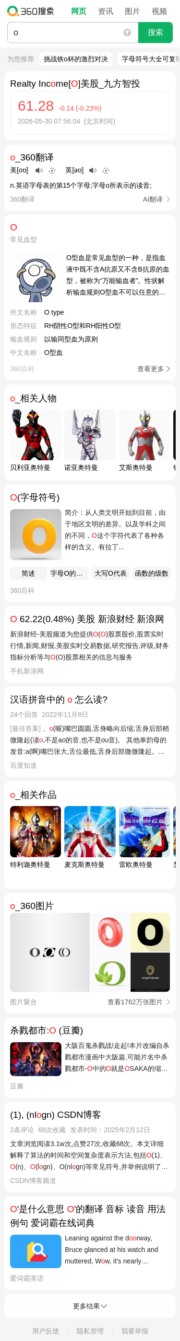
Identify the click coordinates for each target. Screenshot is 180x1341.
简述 (28, 573)
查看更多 (150, 369)
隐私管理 (90, 1331)
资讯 (105, 11)
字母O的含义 (69, 573)
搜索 (155, 32)
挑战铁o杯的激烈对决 (76, 59)
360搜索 (33, 11)
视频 (159, 11)
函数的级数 (151, 573)
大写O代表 (111, 573)
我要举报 (134, 1331)
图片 (132, 11)
